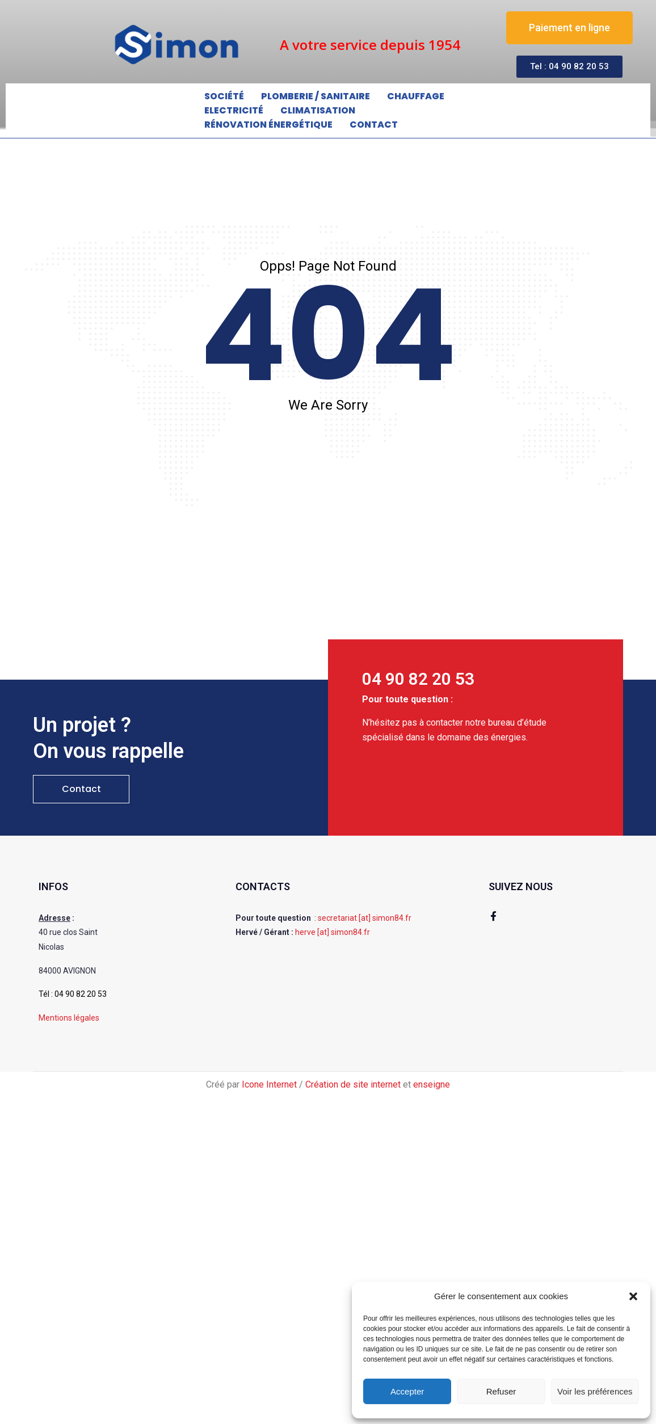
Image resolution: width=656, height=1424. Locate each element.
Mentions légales (69, 1017)
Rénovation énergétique (268, 124)
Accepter (407, 1391)
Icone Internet (269, 1084)
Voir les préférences (595, 1391)
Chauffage (415, 96)
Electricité (233, 110)
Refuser (501, 1391)
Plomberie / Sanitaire (315, 96)
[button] (633, 1296)
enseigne (431, 1084)
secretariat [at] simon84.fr (364, 917)
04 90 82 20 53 (80, 994)
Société (224, 96)
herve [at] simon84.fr (332, 932)
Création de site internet (353, 1084)
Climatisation (317, 110)
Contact (374, 124)
